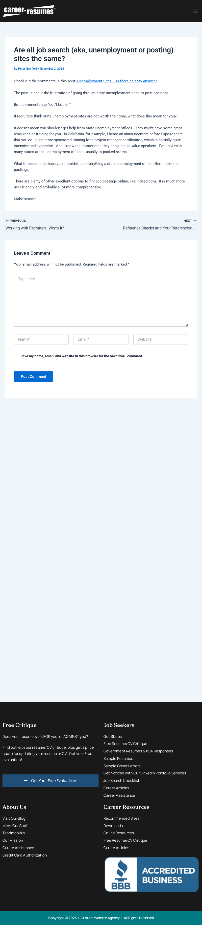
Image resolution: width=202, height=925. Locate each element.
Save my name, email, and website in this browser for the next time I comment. (82, 356)
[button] (195, 11)
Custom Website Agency (100, 917)
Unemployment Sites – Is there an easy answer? (116, 81)
